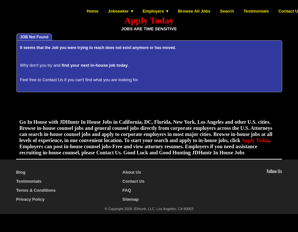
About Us (132, 172)
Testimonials (256, 11)
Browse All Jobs (194, 11)
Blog (20, 172)
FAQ (127, 190)
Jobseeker (118, 11)
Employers (153, 11)
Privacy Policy (30, 199)
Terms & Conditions (36, 190)
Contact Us (52, 79)
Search (227, 11)
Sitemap (131, 199)
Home (92, 11)
